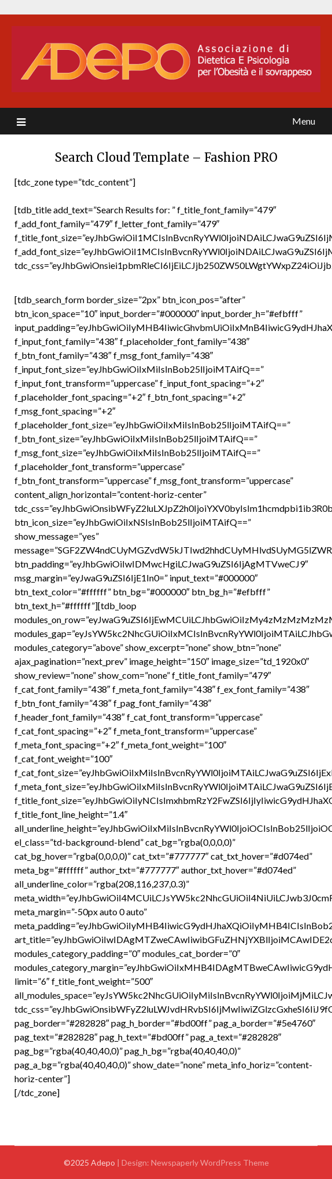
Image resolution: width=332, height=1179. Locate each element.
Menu (303, 120)
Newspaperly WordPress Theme (210, 1162)
